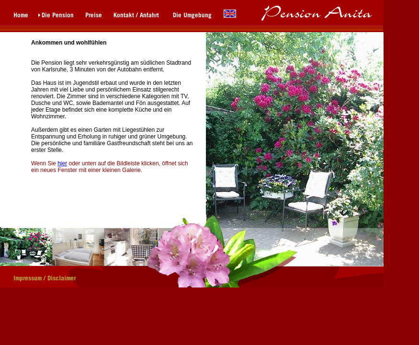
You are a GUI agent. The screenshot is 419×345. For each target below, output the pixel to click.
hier (62, 163)
